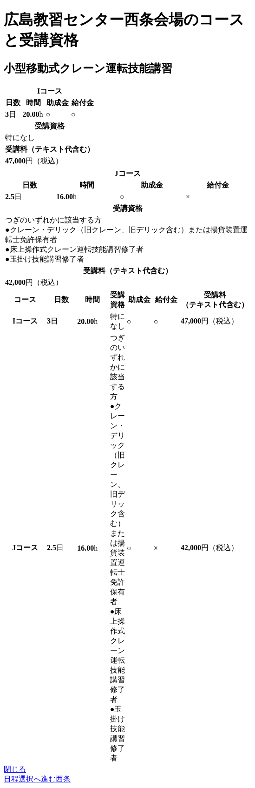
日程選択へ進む (37, 779)
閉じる (15, 769)
